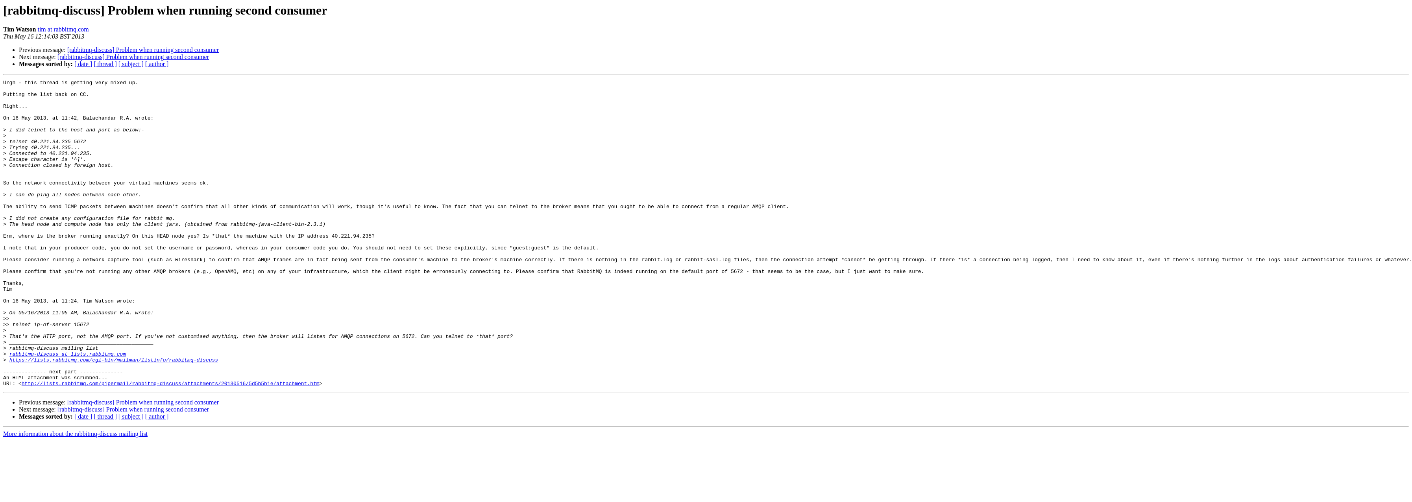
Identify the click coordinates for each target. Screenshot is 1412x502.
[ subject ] (131, 64)
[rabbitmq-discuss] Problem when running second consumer (143, 49)
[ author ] (157, 64)
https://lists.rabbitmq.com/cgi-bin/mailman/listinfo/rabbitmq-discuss (113, 416)
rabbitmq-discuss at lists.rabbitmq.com (67, 409)
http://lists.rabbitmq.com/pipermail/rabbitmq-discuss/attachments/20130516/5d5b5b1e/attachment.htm (171, 444)
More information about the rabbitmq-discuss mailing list (75, 495)
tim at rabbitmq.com (63, 29)
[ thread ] (105, 64)
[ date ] (83, 64)
